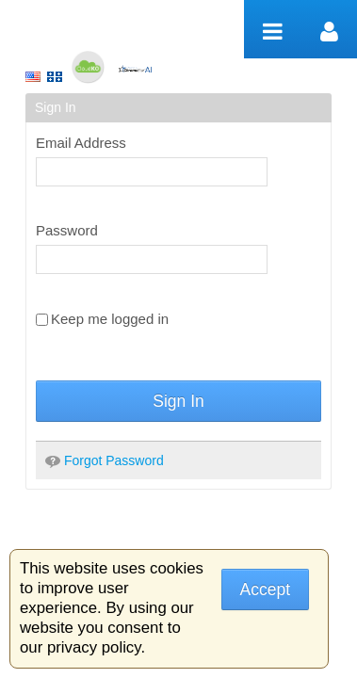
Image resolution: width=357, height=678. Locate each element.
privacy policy (93, 647)
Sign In (178, 401)
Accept (265, 589)
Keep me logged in (102, 319)
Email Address (81, 143)
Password (67, 230)
